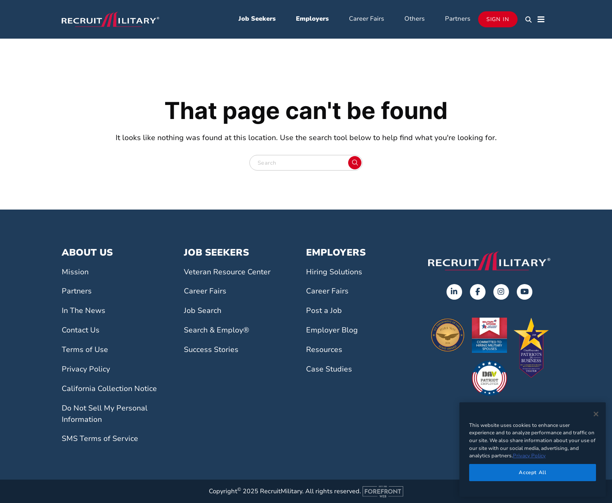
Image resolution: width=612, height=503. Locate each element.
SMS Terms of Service (100, 439)
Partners (457, 18)
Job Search (202, 311)
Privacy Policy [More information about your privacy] (529, 455)
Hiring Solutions (334, 272)
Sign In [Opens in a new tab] (497, 19)
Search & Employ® (216, 330)
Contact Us (81, 330)
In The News (83, 311)
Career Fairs (366, 18)
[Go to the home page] (489, 260)
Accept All (532, 472)
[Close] (596, 414)
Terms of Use (85, 350)
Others (414, 18)
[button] (528, 19)
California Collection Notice (109, 389)
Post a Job (324, 311)
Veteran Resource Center (227, 272)
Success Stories (211, 350)
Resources (324, 350)
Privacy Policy (86, 369)
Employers (312, 18)
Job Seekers (257, 18)
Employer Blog (332, 330)
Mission (75, 272)
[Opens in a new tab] (454, 292)
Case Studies (329, 369)
